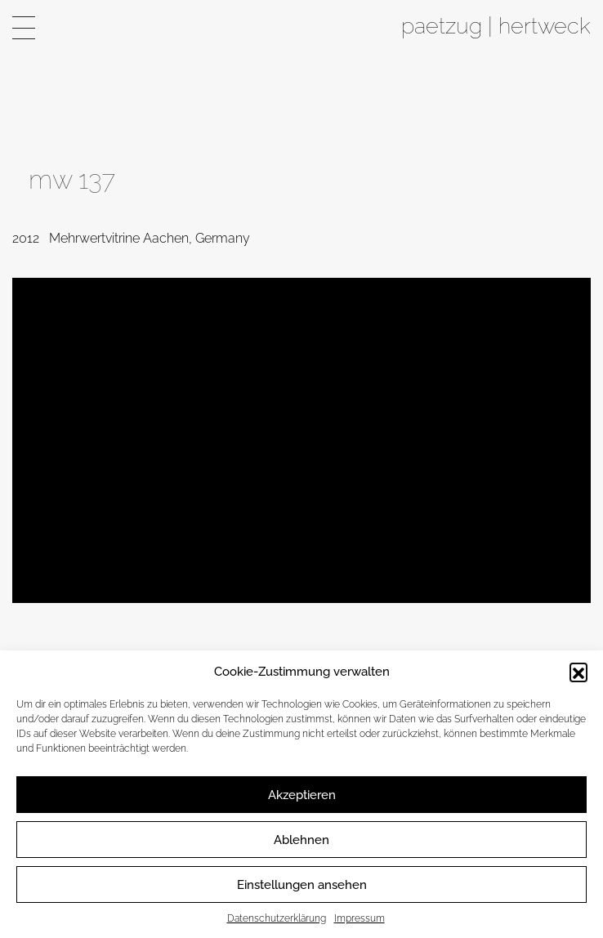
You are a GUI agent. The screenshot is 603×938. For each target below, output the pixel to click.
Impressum (359, 918)
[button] (578, 671)
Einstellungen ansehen (302, 885)
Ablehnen (301, 840)
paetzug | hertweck (496, 25)
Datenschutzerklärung (276, 918)
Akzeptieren (302, 795)
